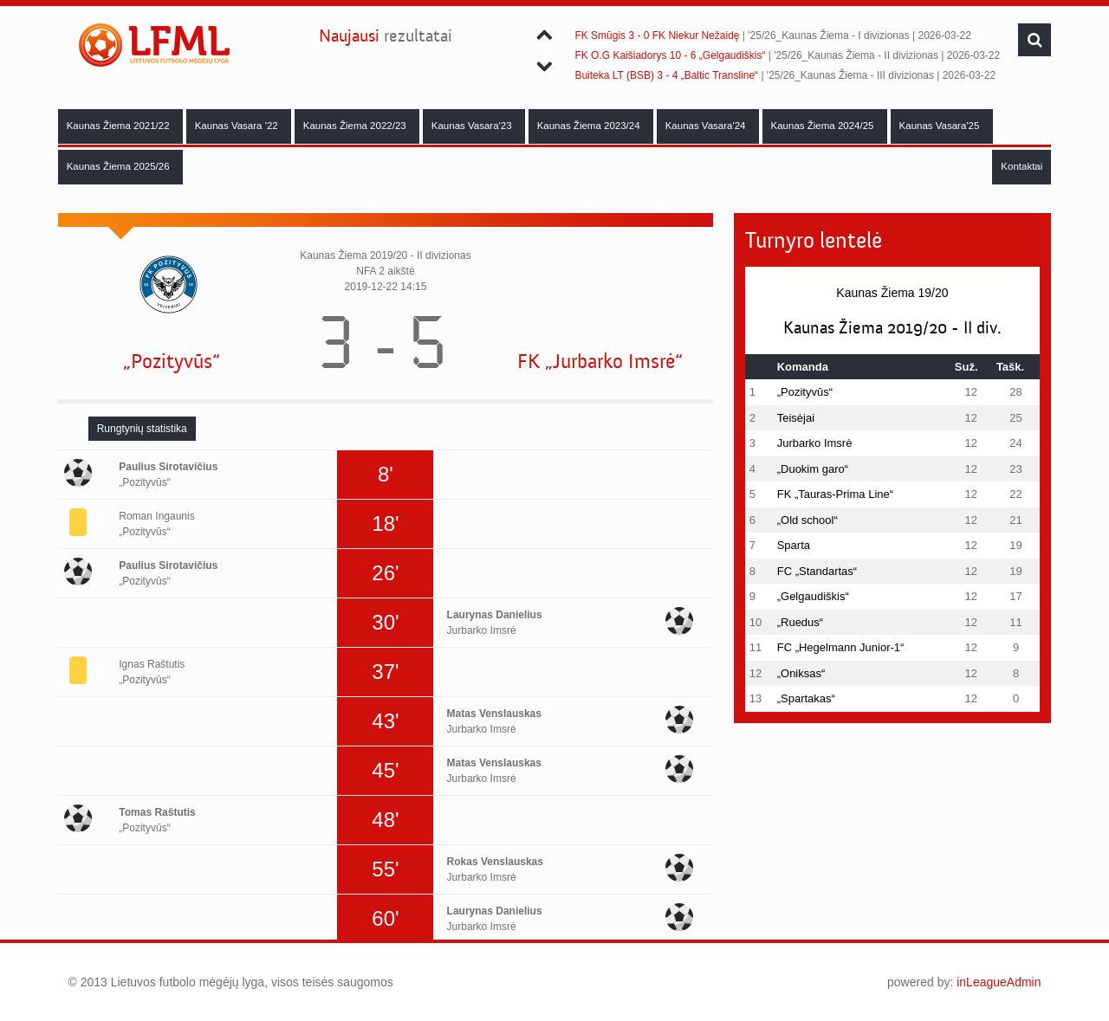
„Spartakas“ (806, 698)
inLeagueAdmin (999, 982)
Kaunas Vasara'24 (707, 125)
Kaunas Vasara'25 (941, 125)
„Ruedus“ (800, 622)
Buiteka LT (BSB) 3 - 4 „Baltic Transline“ (666, 75)
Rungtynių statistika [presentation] (142, 429)
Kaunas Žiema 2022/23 (356, 125)
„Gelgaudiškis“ (813, 596)
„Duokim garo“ (812, 468)
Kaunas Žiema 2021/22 (119, 125)
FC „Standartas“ (817, 571)
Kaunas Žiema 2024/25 (824, 125)
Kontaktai (1021, 166)
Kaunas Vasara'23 (473, 125)
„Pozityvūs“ (171, 361)
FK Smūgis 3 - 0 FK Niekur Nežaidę (656, 35)
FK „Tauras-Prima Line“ (835, 494)
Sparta (793, 545)
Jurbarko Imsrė (815, 442)
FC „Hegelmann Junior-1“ (841, 647)
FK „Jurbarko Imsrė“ (600, 361)
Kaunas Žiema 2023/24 (590, 125)
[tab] (142, 429)
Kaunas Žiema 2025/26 (119, 166)
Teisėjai (795, 417)
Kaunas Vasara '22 (238, 125)
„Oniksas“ (801, 673)
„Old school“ (807, 520)
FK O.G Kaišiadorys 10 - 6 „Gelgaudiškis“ (669, 55)
